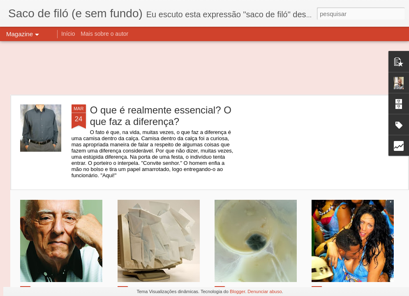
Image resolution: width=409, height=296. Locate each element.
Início (68, 33)
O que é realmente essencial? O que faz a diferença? (160, 115)
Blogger (237, 291)
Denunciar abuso (264, 291)
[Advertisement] (204, 67)
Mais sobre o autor (104, 33)
